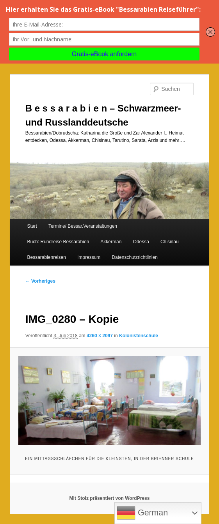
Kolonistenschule (138, 335)
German (142, 513)
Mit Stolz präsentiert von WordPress (109, 498)
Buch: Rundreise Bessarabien (58, 241)
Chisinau (169, 241)
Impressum (88, 257)
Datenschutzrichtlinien (134, 257)
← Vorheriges (40, 281)
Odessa (141, 241)
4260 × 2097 (100, 335)
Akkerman (110, 241)
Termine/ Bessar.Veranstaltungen (82, 226)
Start (32, 226)
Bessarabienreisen (46, 257)
